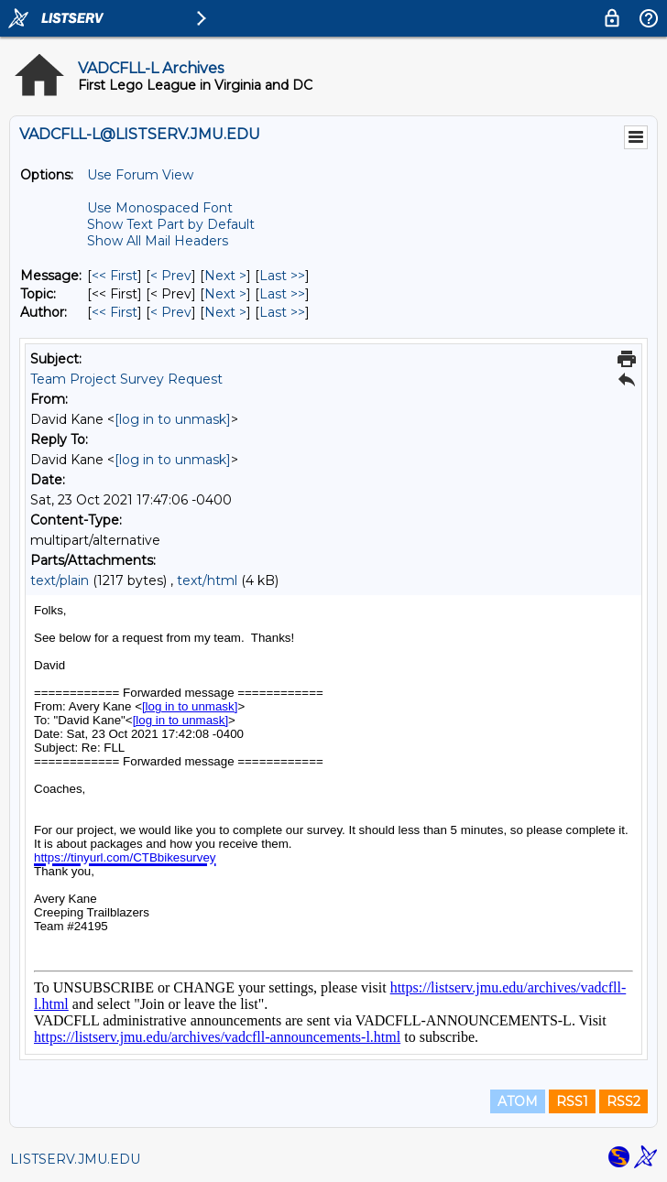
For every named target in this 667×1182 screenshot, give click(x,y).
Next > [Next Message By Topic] (225, 294)
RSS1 (572, 1101)
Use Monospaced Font (160, 208)
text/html (207, 580)
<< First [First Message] (114, 275)
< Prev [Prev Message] (170, 275)
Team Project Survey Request (126, 379)
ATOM (518, 1101)
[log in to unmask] (173, 419)
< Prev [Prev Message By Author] (170, 312)
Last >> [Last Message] (282, 275)
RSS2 (623, 1101)
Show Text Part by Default (171, 224)
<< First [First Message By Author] (114, 312)
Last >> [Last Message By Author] (282, 312)
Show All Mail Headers (157, 241)
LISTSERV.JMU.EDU (75, 1159)
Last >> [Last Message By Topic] (282, 294)
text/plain (59, 580)
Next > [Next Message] (225, 275)
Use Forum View (140, 175)
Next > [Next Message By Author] (225, 312)
